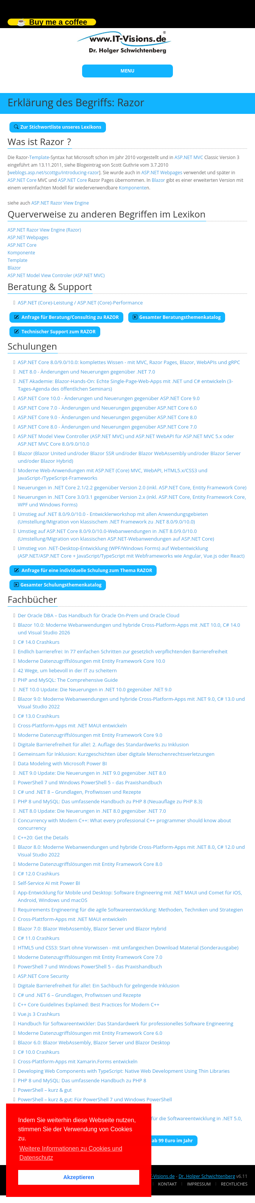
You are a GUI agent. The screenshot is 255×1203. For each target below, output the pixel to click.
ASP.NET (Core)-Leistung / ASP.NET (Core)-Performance (80, 302)
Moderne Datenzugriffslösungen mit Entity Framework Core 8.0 (90, 864)
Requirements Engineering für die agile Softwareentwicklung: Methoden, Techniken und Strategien (130, 909)
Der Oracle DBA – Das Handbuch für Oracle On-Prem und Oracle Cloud (98, 615)
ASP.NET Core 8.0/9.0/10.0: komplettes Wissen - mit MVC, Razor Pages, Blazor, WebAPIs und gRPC (129, 362)
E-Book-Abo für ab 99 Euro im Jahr (151, 1140)
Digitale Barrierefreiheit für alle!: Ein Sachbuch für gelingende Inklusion (98, 985)
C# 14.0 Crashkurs (38, 642)
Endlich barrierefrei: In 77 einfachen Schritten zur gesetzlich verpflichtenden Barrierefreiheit (123, 651)
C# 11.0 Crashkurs (38, 938)
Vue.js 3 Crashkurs (39, 1014)
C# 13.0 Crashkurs (38, 716)
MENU (128, 71)
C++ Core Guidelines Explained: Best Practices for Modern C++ (88, 1004)
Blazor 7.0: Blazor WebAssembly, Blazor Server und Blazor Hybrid (92, 928)
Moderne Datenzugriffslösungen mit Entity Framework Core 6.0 (90, 1033)
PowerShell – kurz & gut (45, 1089)
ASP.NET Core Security (43, 976)
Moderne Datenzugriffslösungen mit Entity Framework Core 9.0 (90, 735)
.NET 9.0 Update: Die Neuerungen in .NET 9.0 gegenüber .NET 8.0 (92, 772)
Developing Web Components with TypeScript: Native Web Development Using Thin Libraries (124, 1070)
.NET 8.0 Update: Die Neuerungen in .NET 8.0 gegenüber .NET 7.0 (92, 810)
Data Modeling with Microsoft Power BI (62, 763)
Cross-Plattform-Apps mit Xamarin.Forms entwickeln (78, 1061)
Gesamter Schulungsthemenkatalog (57, 585)
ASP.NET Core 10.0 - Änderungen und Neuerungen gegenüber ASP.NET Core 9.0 (109, 398)
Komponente (132, 187)
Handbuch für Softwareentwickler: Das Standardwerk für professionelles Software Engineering (125, 1023)
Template (39, 157)
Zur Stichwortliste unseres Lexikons (57, 127)
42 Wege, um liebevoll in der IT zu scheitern (67, 670)
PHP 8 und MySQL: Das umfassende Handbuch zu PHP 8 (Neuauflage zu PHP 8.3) (110, 801)
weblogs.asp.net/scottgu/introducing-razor (54, 172)
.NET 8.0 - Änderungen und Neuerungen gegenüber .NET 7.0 (86, 371)
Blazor (158, 180)
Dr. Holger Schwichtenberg (207, 1176)
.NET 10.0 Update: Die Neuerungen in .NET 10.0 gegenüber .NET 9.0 (95, 689)
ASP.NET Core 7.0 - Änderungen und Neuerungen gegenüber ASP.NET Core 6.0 (107, 407)
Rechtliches (234, 1184)
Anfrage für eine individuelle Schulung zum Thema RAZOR (83, 570)
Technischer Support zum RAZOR (55, 331)
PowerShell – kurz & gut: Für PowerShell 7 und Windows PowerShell (95, 1099)
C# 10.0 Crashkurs (38, 1051)
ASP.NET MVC (188, 157)
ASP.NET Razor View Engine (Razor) (44, 230)
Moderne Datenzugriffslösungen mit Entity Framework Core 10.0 (91, 660)
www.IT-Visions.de (155, 1176)
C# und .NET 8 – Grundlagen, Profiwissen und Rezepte (79, 791)
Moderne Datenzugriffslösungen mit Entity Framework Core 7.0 (90, 957)
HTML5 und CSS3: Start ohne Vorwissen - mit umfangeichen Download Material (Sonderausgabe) (128, 947)
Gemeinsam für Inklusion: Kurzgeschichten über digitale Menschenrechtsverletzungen (116, 753)
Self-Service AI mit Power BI (49, 883)
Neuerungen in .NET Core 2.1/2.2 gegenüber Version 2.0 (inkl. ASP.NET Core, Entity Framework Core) (132, 487)
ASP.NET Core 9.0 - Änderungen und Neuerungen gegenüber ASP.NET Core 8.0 (107, 417)
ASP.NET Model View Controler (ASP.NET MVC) (56, 275)
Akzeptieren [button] (78, 1177)
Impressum (198, 1184)
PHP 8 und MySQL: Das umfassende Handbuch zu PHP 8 (82, 1080)
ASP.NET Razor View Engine (60, 203)
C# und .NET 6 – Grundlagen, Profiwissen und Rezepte (79, 995)
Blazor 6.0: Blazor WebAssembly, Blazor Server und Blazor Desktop (94, 1042)
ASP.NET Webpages (161, 172)
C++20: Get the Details (43, 837)
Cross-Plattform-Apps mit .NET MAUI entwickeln (72, 725)
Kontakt (167, 1184)
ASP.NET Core (22, 180)
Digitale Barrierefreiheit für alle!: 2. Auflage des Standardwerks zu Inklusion (103, 744)
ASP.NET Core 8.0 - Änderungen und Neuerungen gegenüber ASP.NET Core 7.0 (107, 426)
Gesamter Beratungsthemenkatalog (177, 317)
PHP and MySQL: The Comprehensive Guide (68, 679)
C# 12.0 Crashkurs (38, 873)
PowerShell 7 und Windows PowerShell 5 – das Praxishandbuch (90, 782)
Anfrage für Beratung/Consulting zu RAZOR (66, 317)
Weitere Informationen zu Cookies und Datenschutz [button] (70, 1153)
